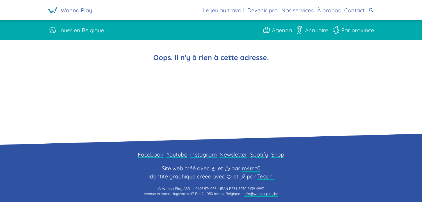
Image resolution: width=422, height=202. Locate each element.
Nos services (297, 10)
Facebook (150, 154)
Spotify (259, 154)
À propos (329, 10)
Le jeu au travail (223, 10)
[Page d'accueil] (70, 10)
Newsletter (233, 154)
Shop (277, 154)
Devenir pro (262, 10)
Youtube (176, 154)
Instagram (203, 154)
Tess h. (265, 176)
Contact (354, 10)
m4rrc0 (251, 168)
